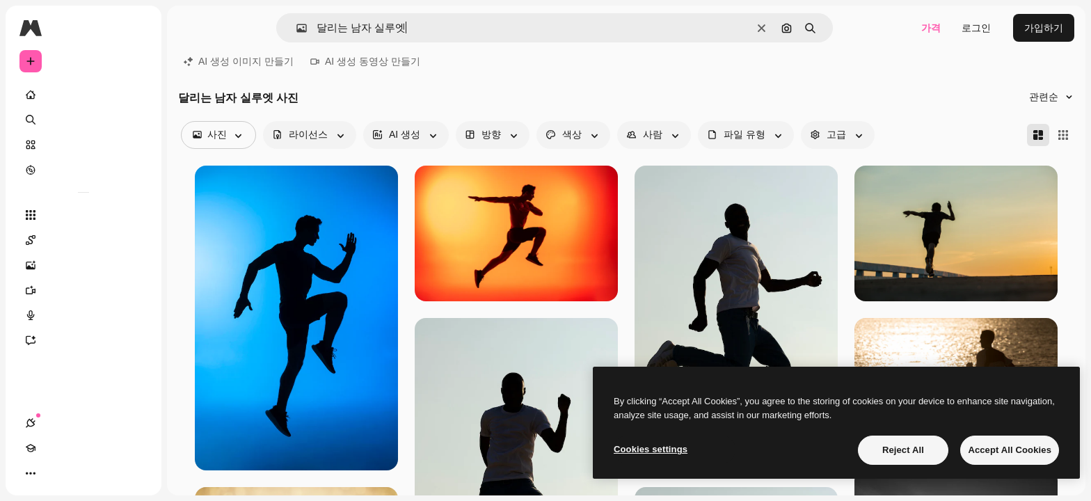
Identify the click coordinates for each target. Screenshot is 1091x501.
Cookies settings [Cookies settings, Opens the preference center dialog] (650, 449)
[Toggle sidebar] (136, 28)
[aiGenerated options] (406, 135)
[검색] (83, 120)
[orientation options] (492, 135)
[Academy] (56, 473)
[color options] (573, 135)
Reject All (903, 450)
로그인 (976, 27)
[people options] (654, 135)
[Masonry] (1038, 135)
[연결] (30, 473)
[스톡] (83, 145)
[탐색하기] (83, 170)
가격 (931, 27)
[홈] (83, 95)
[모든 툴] (83, 215)
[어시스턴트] (83, 340)
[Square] (1063, 135)
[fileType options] (746, 135)
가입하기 (1043, 27)
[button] (296, 28)
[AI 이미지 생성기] (83, 265)
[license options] (309, 135)
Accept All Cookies (1009, 450)
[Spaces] (83, 240)
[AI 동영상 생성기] (83, 290)
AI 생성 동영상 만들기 (365, 61)
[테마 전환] (81, 473)
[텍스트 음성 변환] (83, 315)
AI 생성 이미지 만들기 (239, 61)
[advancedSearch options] (838, 135)
